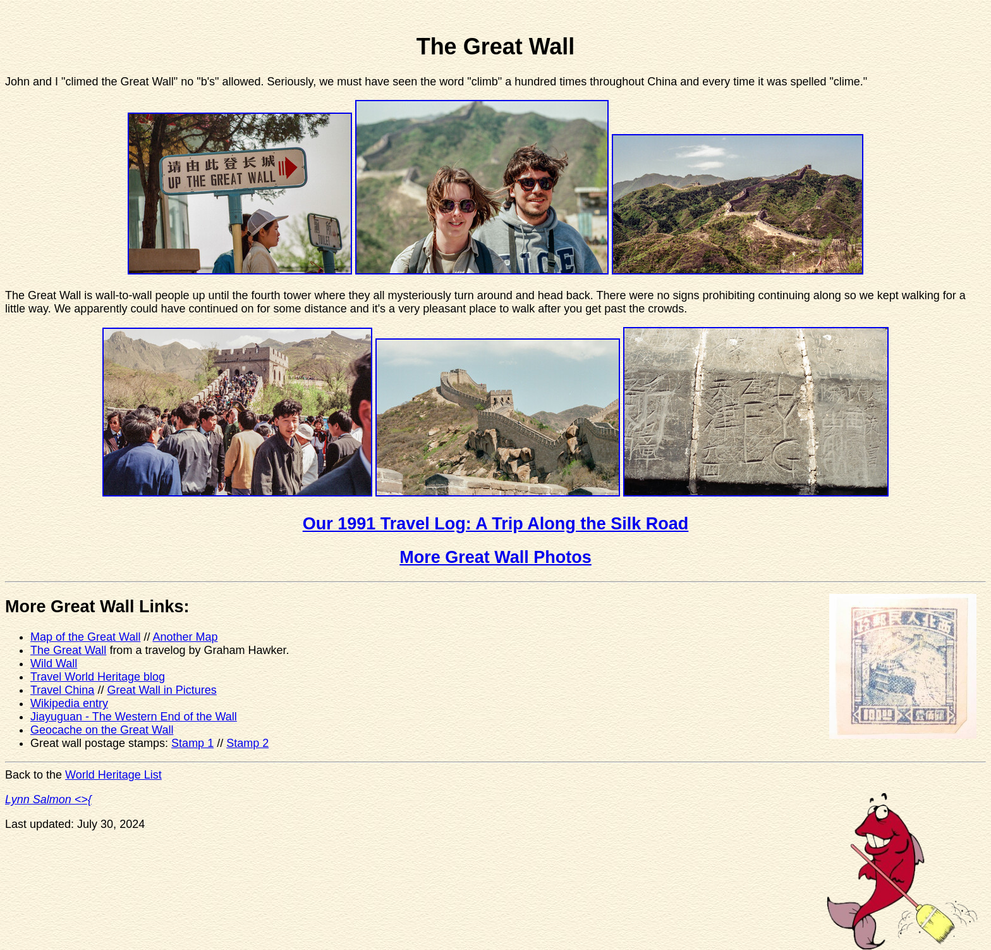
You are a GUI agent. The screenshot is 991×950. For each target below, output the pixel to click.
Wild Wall (53, 663)
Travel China (62, 690)
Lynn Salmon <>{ (48, 799)
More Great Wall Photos (495, 557)
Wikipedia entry (69, 703)
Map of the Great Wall (85, 637)
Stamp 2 (247, 743)
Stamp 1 (192, 743)
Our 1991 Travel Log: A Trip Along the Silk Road (496, 523)
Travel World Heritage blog (97, 676)
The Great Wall (68, 650)
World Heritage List (113, 774)
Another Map (184, 637)
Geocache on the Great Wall (101, 730)
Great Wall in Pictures (161, 690)
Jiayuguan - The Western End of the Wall (133, 716)
